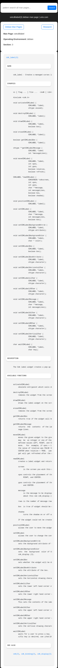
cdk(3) (16, 654)
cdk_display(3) (44, 654)
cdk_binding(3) (28, 654)
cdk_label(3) (12, 58)
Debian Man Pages (13, 27)
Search (52, 8)
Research (47, 27)
